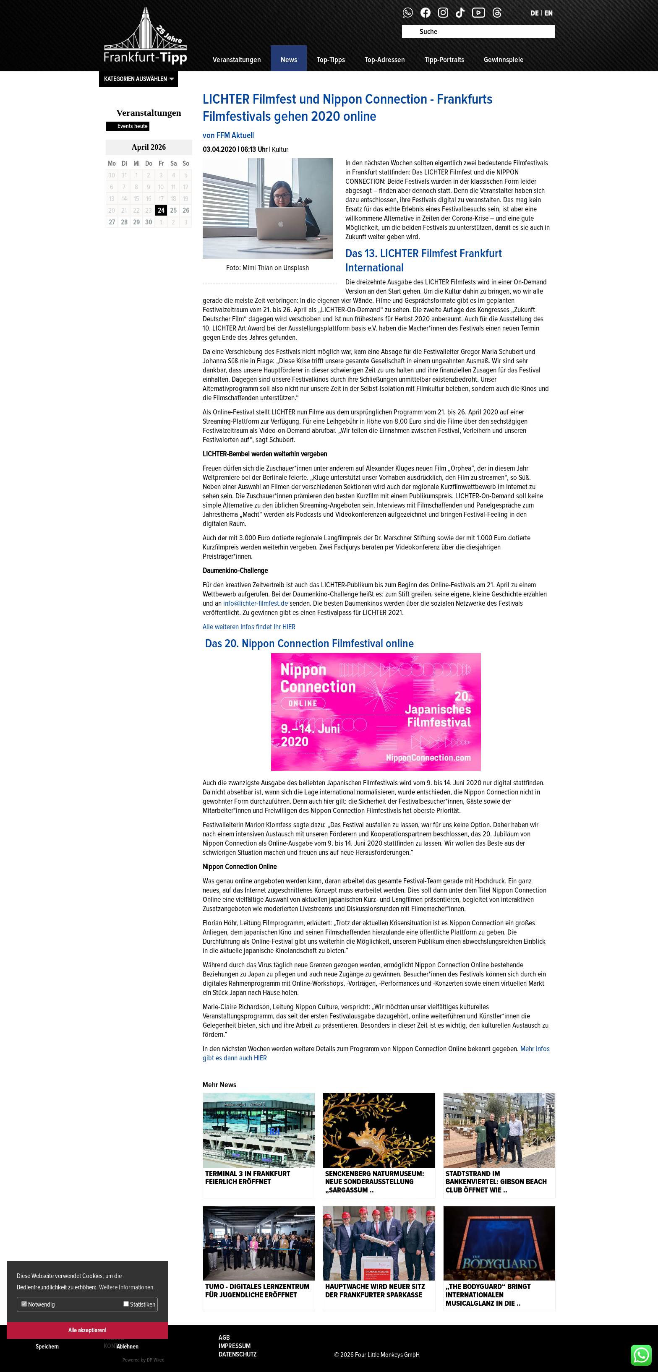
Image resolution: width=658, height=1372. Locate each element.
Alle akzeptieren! (87, 1330)
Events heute (133, 126)
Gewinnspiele (504, 59)
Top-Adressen (385, 59)
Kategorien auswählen (135, 79)
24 (161, 210)
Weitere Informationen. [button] (127, 1287)
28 (124, 222)
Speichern (47, 1346)
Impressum (235, 1346)
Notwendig (38, 1304)
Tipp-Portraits (444, 59)
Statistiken (139, 1304)
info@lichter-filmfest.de (255, 603)
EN (548, 13)
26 (186, 210)
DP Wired (155, 1360)
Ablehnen (127, 1346)
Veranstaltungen (237, 59)
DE (534, 13)
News (289, 59)
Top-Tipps (331, 59)
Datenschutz (238, 1354)
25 (173, 210)
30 (148, 222)
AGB (224, 1337)
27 (112, 222)
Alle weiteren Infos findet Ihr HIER (249, 626)
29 (136, 222)
